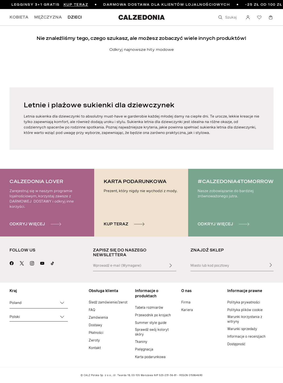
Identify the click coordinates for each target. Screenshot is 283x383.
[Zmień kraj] (62, 303)
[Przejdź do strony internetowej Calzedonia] (141, 17)
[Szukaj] (228, 17)
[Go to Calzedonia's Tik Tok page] (52, 262)
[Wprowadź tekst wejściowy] (170, 265)
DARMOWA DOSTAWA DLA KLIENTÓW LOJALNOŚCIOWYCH (166, 4)
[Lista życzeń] (259, 17)
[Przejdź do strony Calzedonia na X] (22, 262)
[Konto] (248, 17)
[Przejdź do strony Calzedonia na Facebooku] (11, 262)
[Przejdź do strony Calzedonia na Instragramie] (32, 262)
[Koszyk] (271, 17)
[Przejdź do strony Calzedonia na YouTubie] (42, 262)
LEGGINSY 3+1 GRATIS (49, 4)
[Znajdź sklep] (271, 265)
